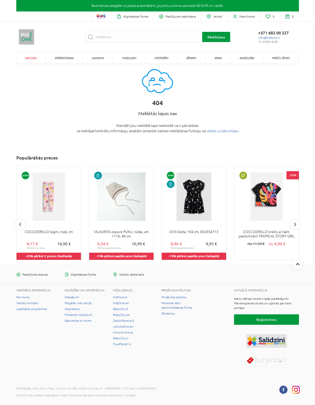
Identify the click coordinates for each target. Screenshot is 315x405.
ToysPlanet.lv (122, 344)
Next (295, 224)
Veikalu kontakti (27, 303)
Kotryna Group (123, 332)
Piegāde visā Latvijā (78, 303)
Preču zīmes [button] (281, 58)
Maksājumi (72, 297)
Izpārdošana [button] (64, 58)
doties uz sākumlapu (223, 131)
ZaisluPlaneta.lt (123, 320)
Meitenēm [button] (162, 58)
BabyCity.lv (120, 338)
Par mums (23, 297)
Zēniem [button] (191, 58)
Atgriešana (72, 309)
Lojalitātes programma (31, 309)
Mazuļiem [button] (129, 58)
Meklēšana (216, 37)
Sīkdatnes (168, 313)
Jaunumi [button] (97, 58)
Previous (20, 224)
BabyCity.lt (120, 309)
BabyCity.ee (121, 315)
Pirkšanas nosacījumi (78, 315)
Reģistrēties (266, 319)
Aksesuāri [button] (247, 58)
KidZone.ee (121, 303)
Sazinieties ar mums (78, 320)
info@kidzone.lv (269, 37)
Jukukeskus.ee (123, 326)
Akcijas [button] (31, 58)
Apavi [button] (218, 58)
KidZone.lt (120, 297)
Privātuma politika (173, 297)
